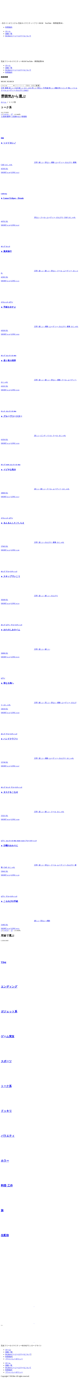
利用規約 (8, 72)
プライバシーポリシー (14, 1359)
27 (12, 114)
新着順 (24, 116)
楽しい (11, 88)
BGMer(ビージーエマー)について (18, 36)
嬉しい (21, 88)
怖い (70, 88)
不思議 (46, 88)
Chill (16, 88)
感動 (56, 88)
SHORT (5, 172)
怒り (60, 88)
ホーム (8, 31)
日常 (3, 88)
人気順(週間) (6, 116)
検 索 (37, 85)
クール (4, 90)
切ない (40, 88)
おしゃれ (28, 88)
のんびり (19, 90)
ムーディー (11, 90)
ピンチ (65, 88)
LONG (15, 172)
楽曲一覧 (8, 34)
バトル (74, 88)
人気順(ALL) (16, 116)
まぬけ (26, 90)
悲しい (34, 88)
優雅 (7, 88)
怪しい (51, 88)
